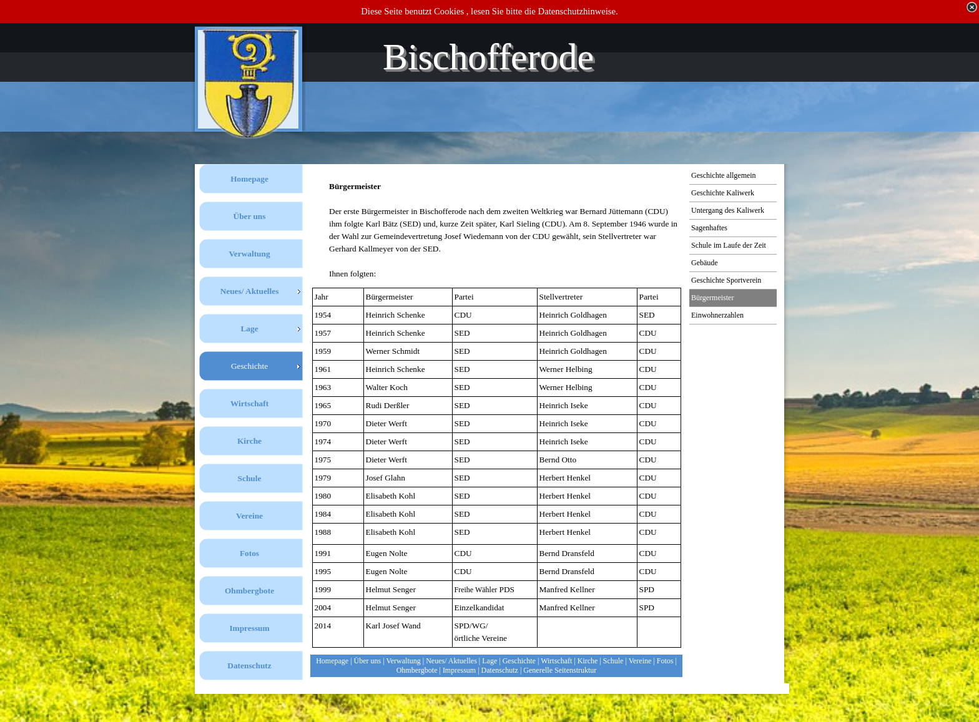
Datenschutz (499, 670)
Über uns (367, 660)
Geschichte (519, 660)
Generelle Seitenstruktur (559, 670)
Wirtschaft (556, 660)
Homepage (332, 660)
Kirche (588, 660)
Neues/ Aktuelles (451, 660)
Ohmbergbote (417, 670)
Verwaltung (403, 660)
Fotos (665, 660)
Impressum (459, 670)
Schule (613, 660)
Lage (489, 660)
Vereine (640, 660)
